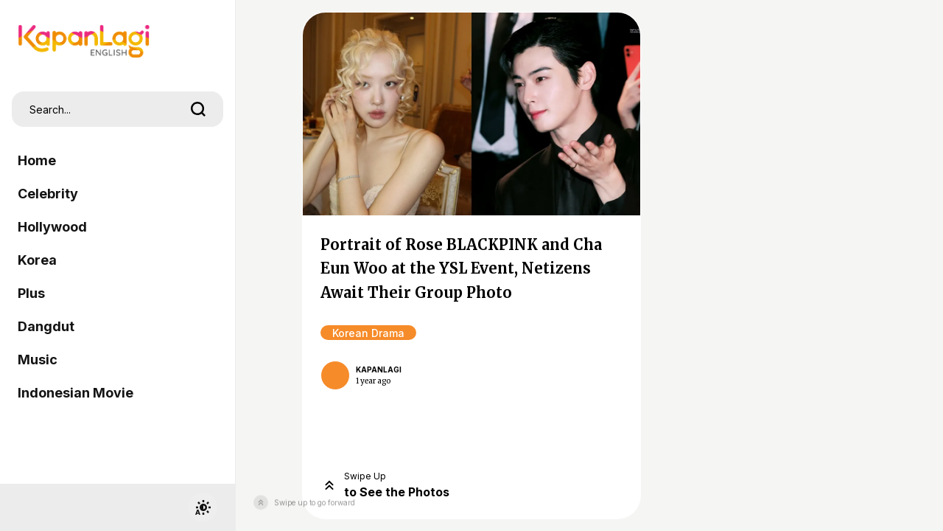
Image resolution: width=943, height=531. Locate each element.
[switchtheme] (202, 507)
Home (37, 160)
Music (37, 359)
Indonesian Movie (75, 392)
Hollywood (52, 227)
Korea (37, 260)
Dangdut (46, 326)
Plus (31, 293)
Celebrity (48, 193)
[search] (198, 109)
